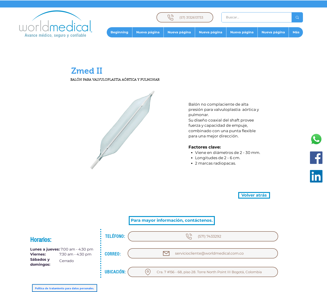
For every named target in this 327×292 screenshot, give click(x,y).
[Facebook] (316, 157)
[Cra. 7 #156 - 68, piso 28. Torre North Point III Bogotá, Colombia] (203, 272)
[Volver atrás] (254, 195)
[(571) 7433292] (203, 236)
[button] (86, 71)
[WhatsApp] (316, 139)
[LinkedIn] (316, 176)
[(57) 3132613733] (184, 17)
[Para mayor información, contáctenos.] (172, 220)
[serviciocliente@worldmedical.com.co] (203, 253)
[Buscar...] (254, 17)
